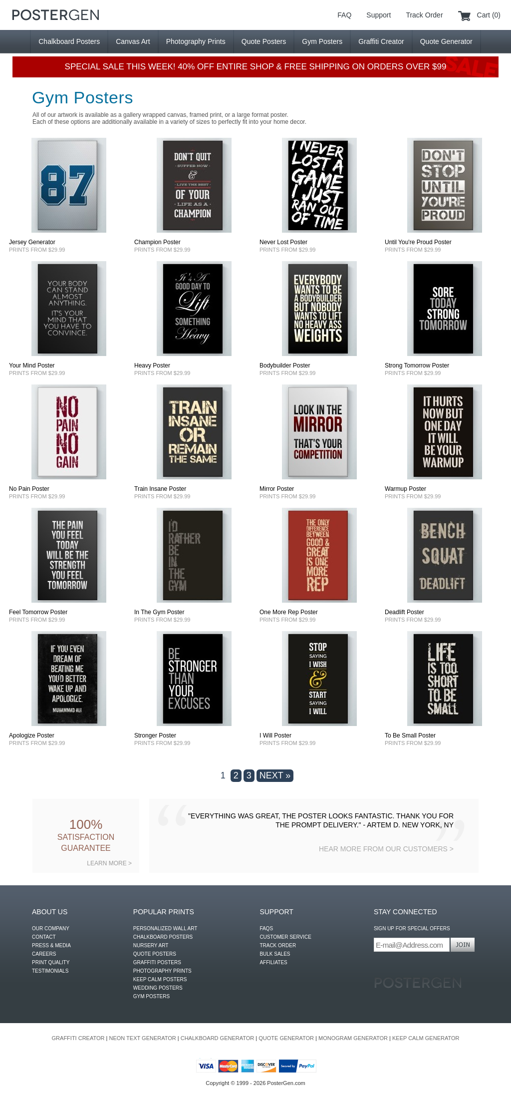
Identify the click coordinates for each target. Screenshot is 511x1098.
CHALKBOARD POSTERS (163, 937)
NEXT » (275, 775)
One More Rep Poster (288, 612)
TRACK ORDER (277, 945)
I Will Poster (275, 735)
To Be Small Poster (410, 735)
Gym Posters (322, 41)
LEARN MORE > (109, 863)
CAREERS (44, 954)
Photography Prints (196, 41)
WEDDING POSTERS (158, 988)
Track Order (424, 15)
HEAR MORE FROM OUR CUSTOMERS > (386, 849)
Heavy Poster (152, 365)
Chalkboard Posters (69, 41)
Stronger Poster (155, 735)
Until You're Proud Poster (418, 242)
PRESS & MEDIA (51, 945)
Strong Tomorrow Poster (417, 365)
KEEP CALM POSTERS (160, 979)
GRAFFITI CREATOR (78, 1038)
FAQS (266, 928)
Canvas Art (133, 41)
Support (378, 15)
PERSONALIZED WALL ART (165, 928)
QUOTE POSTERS (154, 954)
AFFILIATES (273, 962)
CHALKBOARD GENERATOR (218, 1038)
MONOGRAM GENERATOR (353, 1038)
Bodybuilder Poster (284, 365)
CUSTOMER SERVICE (285, 937)
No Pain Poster (29, 488)
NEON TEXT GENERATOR (142, 1038)
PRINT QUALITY (50, 962)
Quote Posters (264, 41)
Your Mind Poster (32, 365)
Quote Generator (446, 41)
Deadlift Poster (404, 612)
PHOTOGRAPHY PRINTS (162, 971)
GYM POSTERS (151, 996)
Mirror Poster (276, 488)
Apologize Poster (31, 735)
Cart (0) (489, 15)
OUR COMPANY (50, 928)
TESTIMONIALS (50, 971)
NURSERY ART (151, 945)
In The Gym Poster (159, 612)
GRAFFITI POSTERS (157, 962)
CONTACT (44, 937)
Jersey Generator (32, 242)
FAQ (344, 15)
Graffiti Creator (381, 41)
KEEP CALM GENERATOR (425, 1038)
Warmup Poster (405, 488)
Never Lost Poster (283, 242)
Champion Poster (157, 242)
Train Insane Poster (160, 488)
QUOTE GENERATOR (286, 1038)
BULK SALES (274, 954)
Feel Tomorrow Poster (38, 612)
